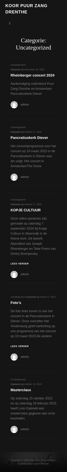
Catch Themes (41, 463)
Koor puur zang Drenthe (42, 460)
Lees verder (20, 264)
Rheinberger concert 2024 (32, 75)
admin (25, 104)
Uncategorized (18, 64)
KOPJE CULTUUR (26, 210)
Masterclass (21, 390)
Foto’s (16, 303)
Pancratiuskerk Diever (29, 138)
